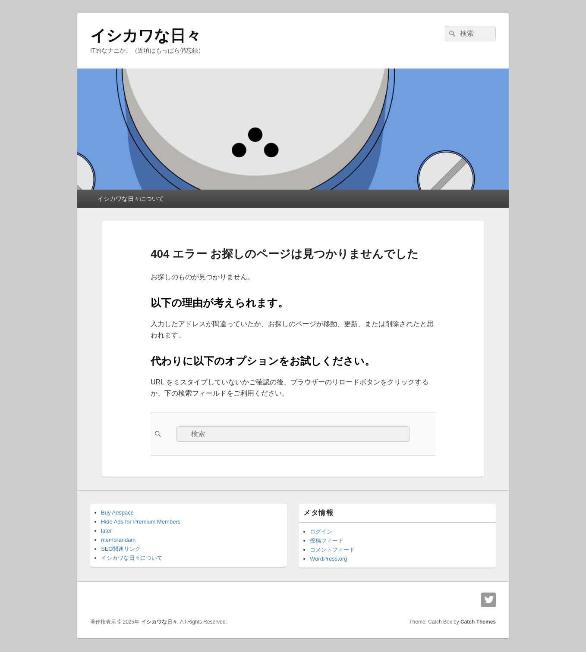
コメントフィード (332, 549)
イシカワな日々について (131, 198)
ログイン (321, 531)
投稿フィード (326, 540)
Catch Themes (478, 622)
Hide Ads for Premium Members (140, 521)
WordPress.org (328, 558)
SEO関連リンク (121, 549)
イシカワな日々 (145, 35)
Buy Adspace (117, 512)
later (106, 530)
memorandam (118, 540)
